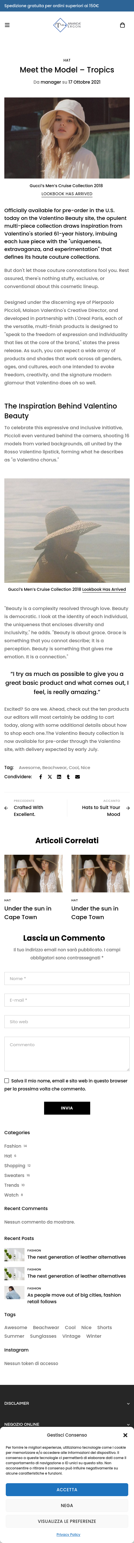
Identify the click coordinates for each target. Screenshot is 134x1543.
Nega (67, 1505)
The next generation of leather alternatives (76, 1257)
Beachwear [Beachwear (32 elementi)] (46, 1327)
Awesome (29, 767)
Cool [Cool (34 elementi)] (70, 1327)
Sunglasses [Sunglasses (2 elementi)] (43, 1336)
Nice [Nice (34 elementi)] (86, 1327)
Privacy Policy (68, 1534)
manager (47, 82)
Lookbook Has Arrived (104, 589)
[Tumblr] (68, 777)
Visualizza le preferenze (67, 1521)
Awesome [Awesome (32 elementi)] (15, 1327)
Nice (85, 767)
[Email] (77, 777)
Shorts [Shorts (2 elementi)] (104, 1327)
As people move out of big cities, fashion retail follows (74, 1298)
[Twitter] (49, 777)
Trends (11, 1185)
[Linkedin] (59, 777)
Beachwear (54, 767)
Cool (74, 767)
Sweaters (14, 1175)
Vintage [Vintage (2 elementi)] (71, 1336)
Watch (11, 1195)
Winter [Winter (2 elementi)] (93, 1336)
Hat (67, 60)
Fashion (12, 1146)
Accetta (66, 1490)
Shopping (14, 1166)
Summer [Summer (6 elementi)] (14, 1336)
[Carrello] (122, 25)
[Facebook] (40, 777)
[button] (125, 1435)
